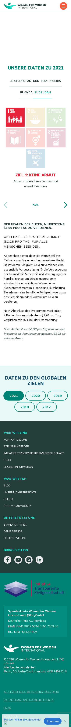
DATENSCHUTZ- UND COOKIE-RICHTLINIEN (29, 699)
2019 (57, 395)
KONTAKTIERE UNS (15, 439)
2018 (24, 407)
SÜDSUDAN (42, 92)
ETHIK (7, 460)
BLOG (7, 485)
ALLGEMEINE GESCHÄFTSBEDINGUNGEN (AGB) (31, 691)
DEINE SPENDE (13, 531)
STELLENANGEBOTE (16, 446)
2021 (13, 395)
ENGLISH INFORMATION (18, 467)
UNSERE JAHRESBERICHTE (20, 492)
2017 (46, 407)
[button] (66, 205)
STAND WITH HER (15, 524)
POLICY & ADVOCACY (17, 506)
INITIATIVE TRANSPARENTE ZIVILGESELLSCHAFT (34, 453)
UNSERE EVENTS (14, 538)
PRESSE (9, 499)
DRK (36, 81)
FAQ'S (7, 707)
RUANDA (26, 92)
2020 (35, 395)
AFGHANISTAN (20, 81)
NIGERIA (55, 81)
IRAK (44, 81)
